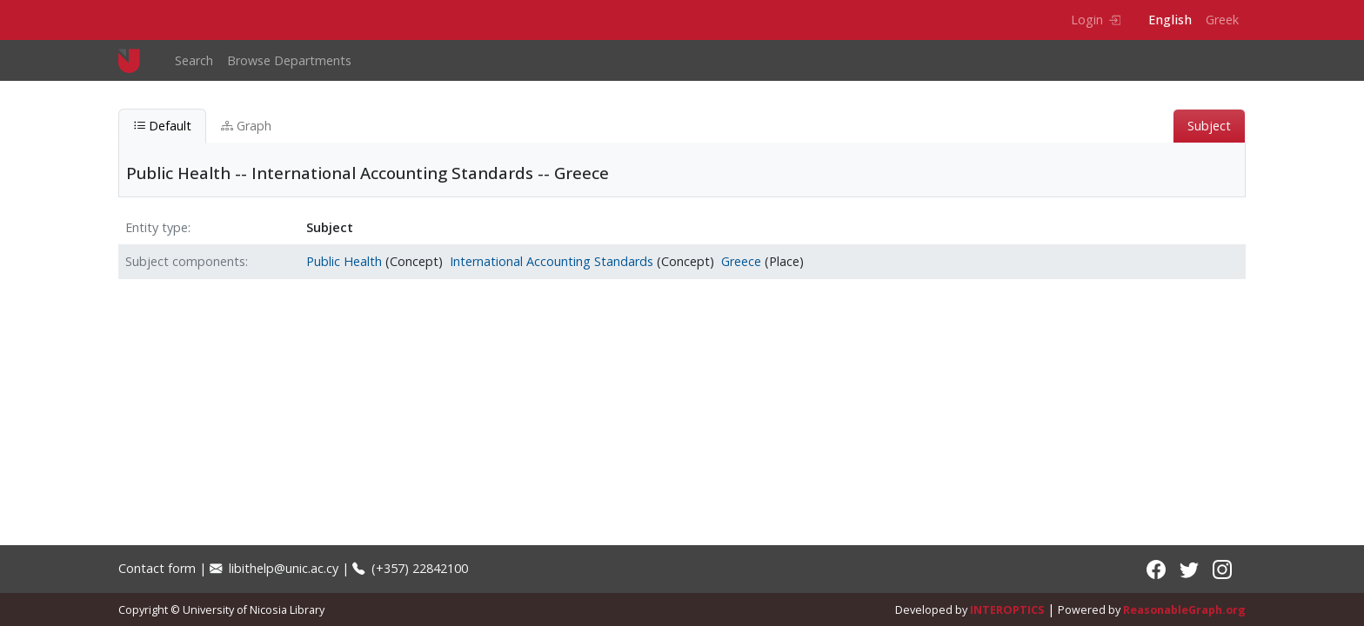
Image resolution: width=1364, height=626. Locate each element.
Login (1095, 19)
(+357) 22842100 (410, 568)
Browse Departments (289, 60)
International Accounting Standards (551, 261)
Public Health (344, 261)
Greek (1222, 19)
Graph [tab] (246, 125)
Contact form (157, 568)
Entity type (156, 227)
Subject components (185, 261)
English (1170, 19)
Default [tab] (162, 125)
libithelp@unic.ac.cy (274, 568)
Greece (741, 261)
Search (194, 60)
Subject (1209, 125)
